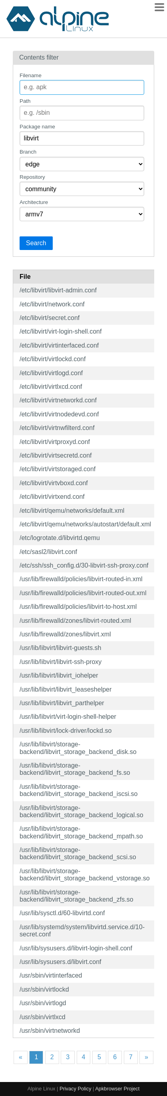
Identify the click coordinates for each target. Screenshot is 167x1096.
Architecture (34, 202)
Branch (28, 152)
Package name (37, 127)
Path (25, 101)
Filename (31, 75)
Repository (32, 177)
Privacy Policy (75, 1089)
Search (36, 243)
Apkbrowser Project (117, 1089)
